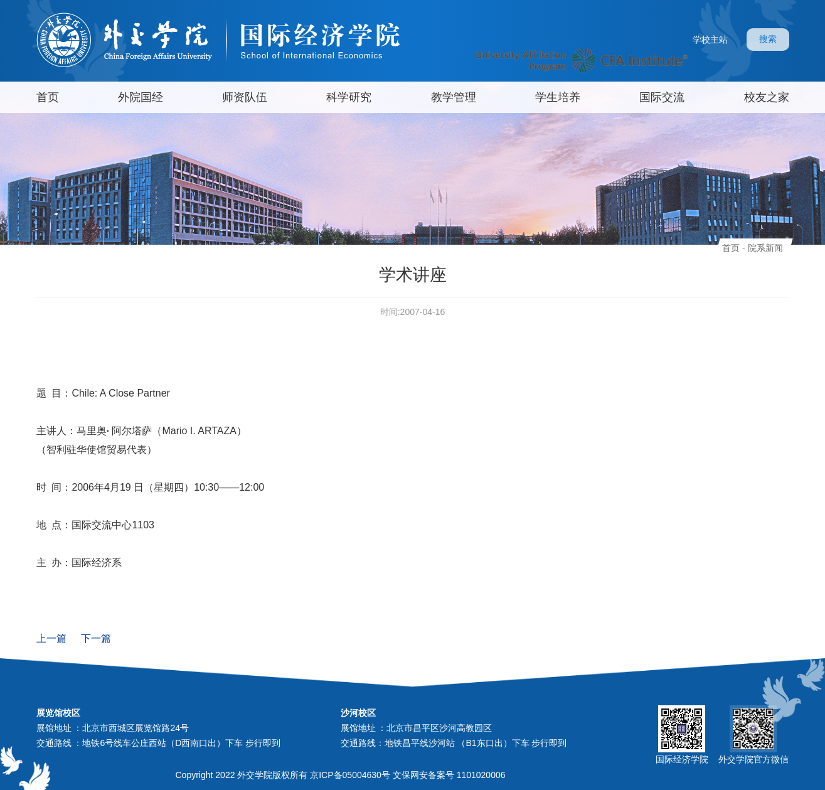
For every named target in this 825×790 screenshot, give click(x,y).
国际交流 (661, 97)
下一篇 (96, 638)
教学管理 (453, 97)
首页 (47, 97)
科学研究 (348, 97)
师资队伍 (244, 97)
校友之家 (766, 97)
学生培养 (557, 97)
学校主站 (710, 40)
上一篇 (51, 638)
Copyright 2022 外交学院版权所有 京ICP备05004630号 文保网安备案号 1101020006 (341, 775)
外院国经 (140, 97)
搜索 (768, 39)
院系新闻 (765, 248)
